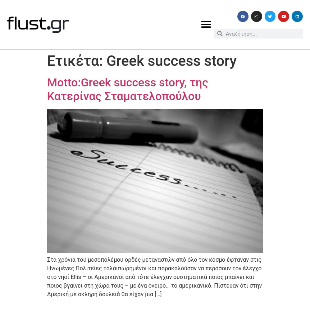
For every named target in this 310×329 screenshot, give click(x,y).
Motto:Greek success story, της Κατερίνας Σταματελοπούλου (127, 89)
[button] (206, 25)
